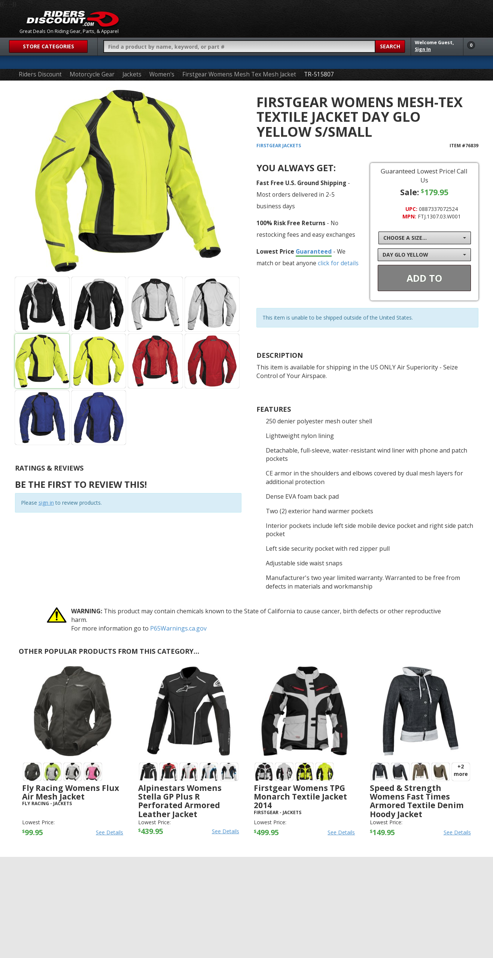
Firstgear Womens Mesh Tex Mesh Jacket (239, 74)
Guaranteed (314, 251)
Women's (161, 74)
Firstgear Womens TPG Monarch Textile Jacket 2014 (300, 796)
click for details (338, 263)
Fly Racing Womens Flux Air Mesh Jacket (70, 792)
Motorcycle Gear (92, 74)
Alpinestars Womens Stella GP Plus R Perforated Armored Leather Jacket (180, 801)
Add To (424, 278)
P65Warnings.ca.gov (178, 628)
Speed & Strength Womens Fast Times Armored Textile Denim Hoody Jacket (417, 801)
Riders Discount (40, 74)
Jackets (131, 74)
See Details (109, 832)
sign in (46, 502)
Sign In (423, 49)
